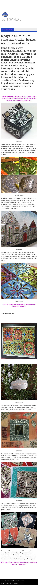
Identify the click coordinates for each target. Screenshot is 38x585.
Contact (16, 583)
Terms (21, 583)
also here (22, 564)
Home (2, 583)
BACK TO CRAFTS (7, 30)
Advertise (9, 583)
